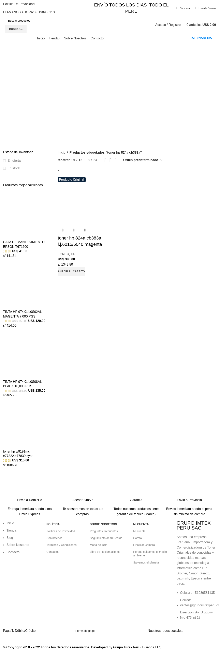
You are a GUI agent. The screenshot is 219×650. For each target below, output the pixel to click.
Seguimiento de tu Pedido (106, 538)
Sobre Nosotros (103, 524)
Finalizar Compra (144, 545)
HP (73, 254)
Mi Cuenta (141, 524)
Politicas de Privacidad (60, 531)
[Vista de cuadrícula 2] (105, 160)
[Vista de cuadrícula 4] (116, 160)
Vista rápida (74, 230)
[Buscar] (37, 20)
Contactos (52, 551)
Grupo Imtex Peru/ (127, 647)
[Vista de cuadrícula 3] (111, 160)
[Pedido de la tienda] (143, 160)
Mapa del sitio (98, 545)
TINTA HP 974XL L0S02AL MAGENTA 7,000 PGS (22, 314)
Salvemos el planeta (146, 562)
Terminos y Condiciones (61, 545)
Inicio (61, 152)
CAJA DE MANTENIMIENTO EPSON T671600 (24, 244)
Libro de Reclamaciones (105, 551)
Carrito (137, 538)
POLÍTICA (53, 524)
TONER (63, 254)
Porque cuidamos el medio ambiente (150, 553)
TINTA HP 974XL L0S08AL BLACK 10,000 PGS (22, 384)
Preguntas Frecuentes (104, 531)
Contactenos (54, 538)
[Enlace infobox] (29, 497)
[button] (71, 271)
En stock (14, 168)
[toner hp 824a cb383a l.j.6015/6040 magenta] (83, 200)
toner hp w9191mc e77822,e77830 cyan (18, 454)
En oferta (14, 160)
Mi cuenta (139, 531)
